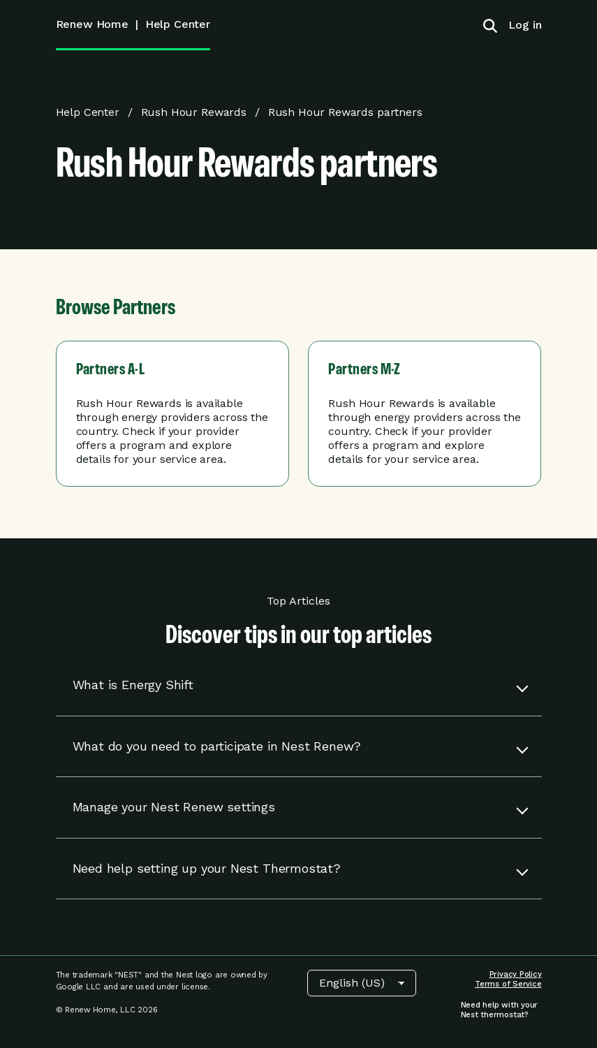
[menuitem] (519, 24)
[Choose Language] (361, 983)
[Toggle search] (490, 25)
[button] (299, 685)
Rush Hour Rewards (193, 112)
